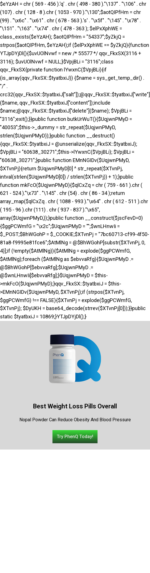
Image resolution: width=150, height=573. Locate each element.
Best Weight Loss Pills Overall (75, 406)
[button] (75, 436)
